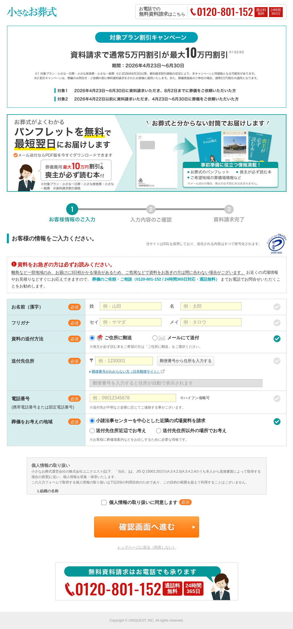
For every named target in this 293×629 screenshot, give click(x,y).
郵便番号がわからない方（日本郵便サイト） (126, 371)
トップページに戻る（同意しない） (146, 547)
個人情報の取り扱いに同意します (139, 502)
